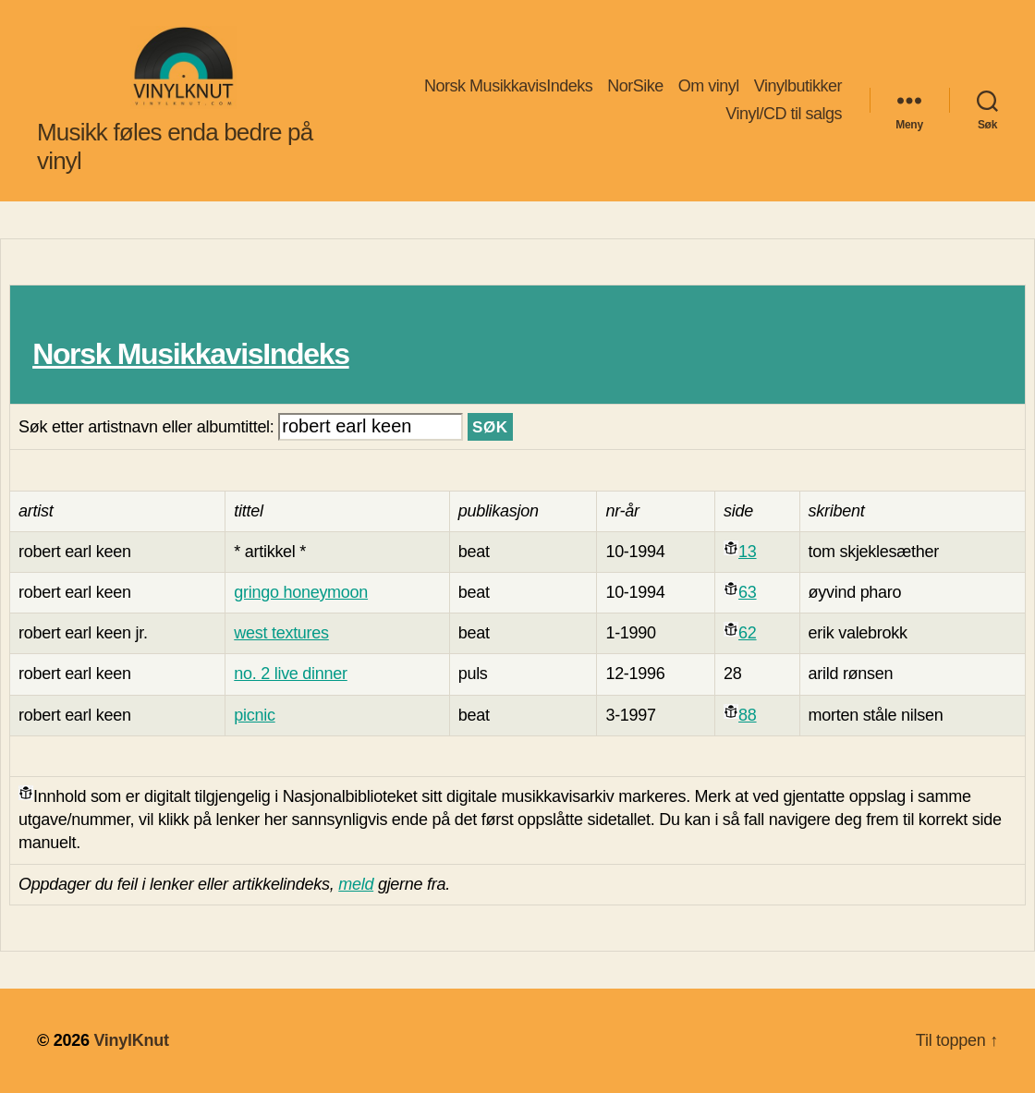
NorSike (635, 86)
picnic (254, 715)
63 (747, 592)
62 (747, 633)
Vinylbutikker (798, 86)
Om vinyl (708, 86)
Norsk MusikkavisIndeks (508, 86)
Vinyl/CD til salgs (783, 113)
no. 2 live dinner (290, 673)
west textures (281, 633)
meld (355, 884)
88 (747, 715)
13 (747, 551)
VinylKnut (130, 1040)
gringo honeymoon (301, 592)
